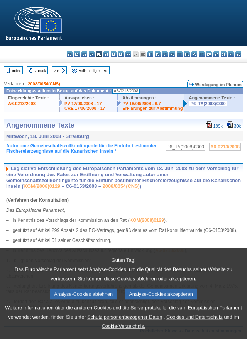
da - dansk (92, 54)
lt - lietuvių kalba (165, 54)
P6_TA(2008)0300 (208, 103)
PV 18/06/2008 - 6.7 (141, 103)
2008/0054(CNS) (44, 84)
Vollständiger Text (93, 70)
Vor (56, 70)
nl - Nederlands (187, 54)
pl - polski (194, 54)
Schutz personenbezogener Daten (124, 329)
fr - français (128, 54)
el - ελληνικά (114, 54)
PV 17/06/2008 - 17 (83, 103)
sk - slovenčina (216, 54)
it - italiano (150, 54)
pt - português (202, 54)
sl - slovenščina (224, 54)
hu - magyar (172, 54)
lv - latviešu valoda (158, 54)
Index (16, 70)
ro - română (209, 54)
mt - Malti (180, 54)
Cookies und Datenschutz (194, 329)
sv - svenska (238, 54)
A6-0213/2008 (22, 103)
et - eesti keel (106, 54)
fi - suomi (231, 54)
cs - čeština (84, 54)
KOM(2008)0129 (42, 186)
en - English (121, 54)
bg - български (70, 54)
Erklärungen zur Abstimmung (152, 108)
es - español (77, 54)
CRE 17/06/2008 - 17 (84, 108)
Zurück (40, 70)
